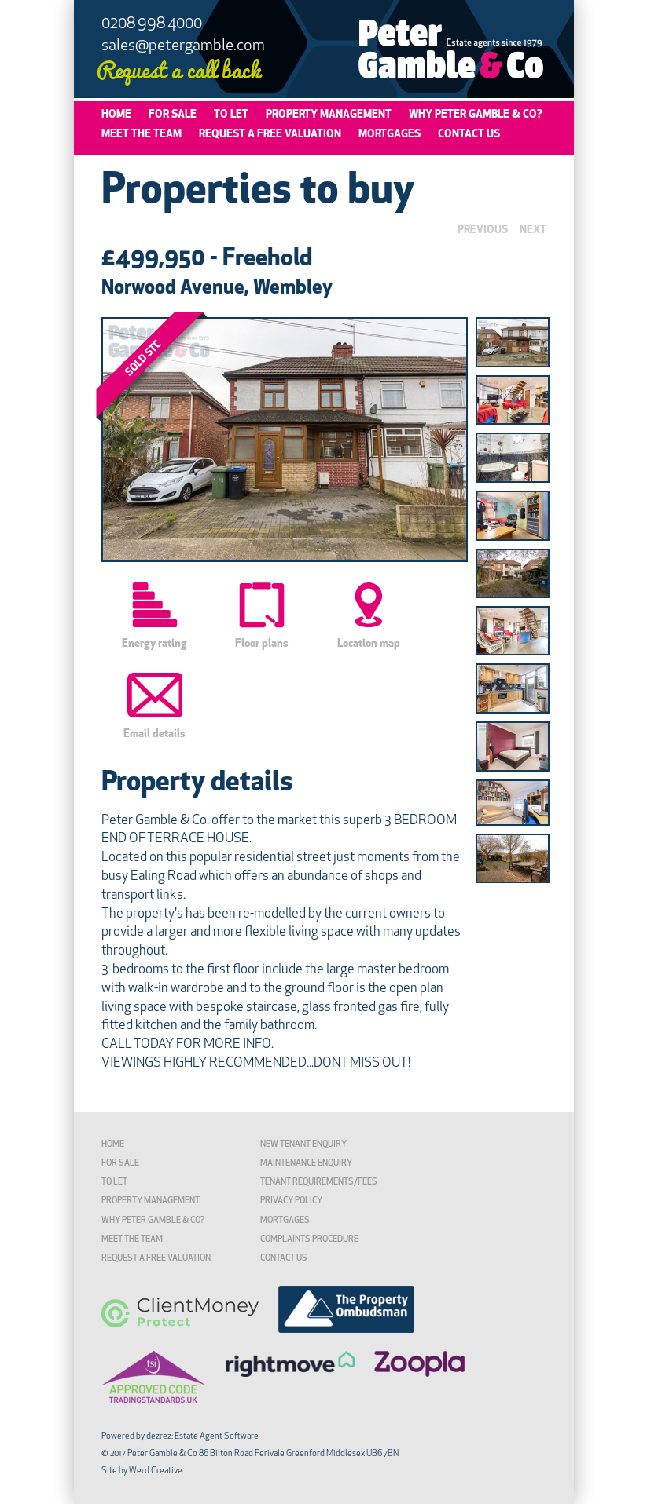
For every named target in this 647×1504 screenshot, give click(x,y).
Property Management (329, 115)
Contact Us (469, 135)
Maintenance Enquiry (306, 1163)
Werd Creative (155, 1471)
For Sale (173, 115)
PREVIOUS (483, 230)
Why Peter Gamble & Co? (475, 115)
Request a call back (178, 68)
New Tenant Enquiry (303, 1145)
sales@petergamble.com (183, 46)
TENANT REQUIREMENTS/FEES (318, 1182)
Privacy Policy (291, 1201)
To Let (231, 115)
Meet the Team (141, 135)
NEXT (533, 230)
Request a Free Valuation (270, 135)
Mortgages (389, 135)
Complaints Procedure (309, 1240)
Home (116, 115)
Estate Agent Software (217, 1437)
